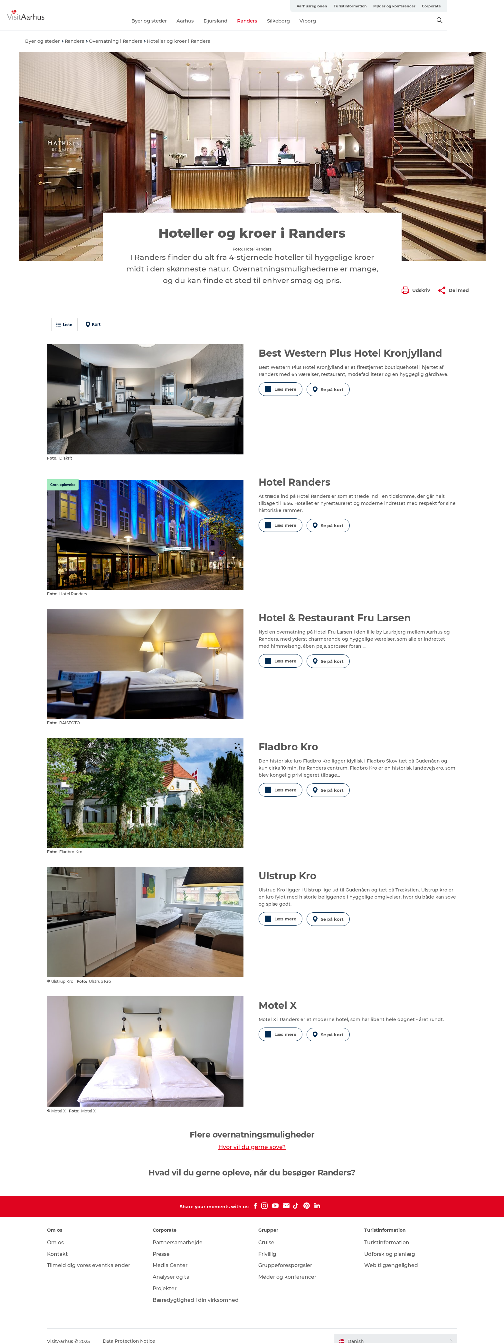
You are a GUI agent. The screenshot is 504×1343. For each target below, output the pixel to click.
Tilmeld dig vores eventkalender (94, 1255)
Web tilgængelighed (388, 1255)
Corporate (469, 6)
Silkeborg (306, 21)
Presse (164, 1243)
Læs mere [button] (280, 389)
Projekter (168, 1277)
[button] (417, 290)
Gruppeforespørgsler (286, 1255)
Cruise (267, 1232)
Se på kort (328, 389)
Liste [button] (70, 324)
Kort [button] (98, 324)
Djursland (244, 21)
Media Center (173, 1255)
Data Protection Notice (135, 1330)
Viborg (336, 21)
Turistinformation (388, 6)
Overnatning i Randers (115, 41)
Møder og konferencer (433, 6)
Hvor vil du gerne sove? (252, 1136)
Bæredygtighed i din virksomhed (199, 1289)
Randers (275, 21)
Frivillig (268, 1243)
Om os (60, 1232)
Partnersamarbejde (182, 1232)
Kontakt (63, 1243)
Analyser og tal (175, 1266)
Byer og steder (177, 21)
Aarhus (213, 21)
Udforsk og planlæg (388, 1243)
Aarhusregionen (350, 6)
